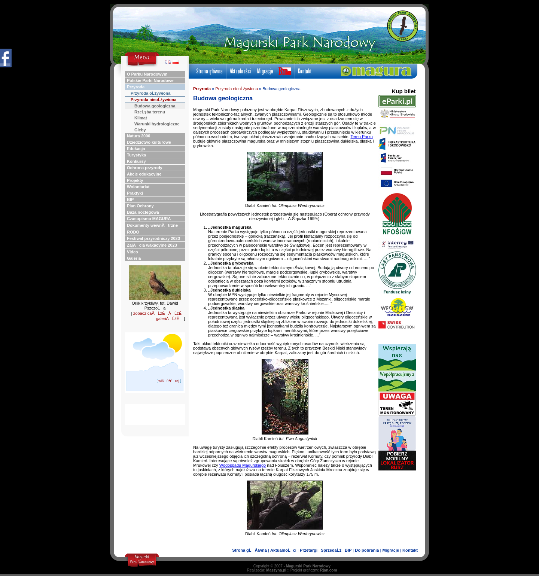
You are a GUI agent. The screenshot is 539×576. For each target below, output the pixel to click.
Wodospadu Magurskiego (242, 465)
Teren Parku (361, 136)
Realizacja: (266, 570)
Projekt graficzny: (313, 570)
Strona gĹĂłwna (249, 550)
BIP (348, 550)
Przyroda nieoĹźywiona (236, 88)
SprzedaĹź (331, 550)
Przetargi (308, 550)
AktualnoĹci (283, 550)
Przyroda (202, 88)
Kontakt (410, 550)
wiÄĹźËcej (168, 381)
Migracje (390, 550)
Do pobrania (367, 550)
